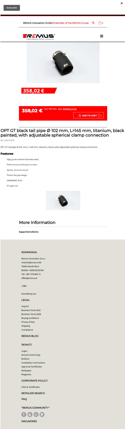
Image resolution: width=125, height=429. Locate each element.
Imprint (25, 306)
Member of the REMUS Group (72, 23)
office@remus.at (29, 278)
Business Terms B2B (31, 314)
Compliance (27, 329)
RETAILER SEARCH (33, 393)
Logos (24, 350)
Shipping (25, 325)
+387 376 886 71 (33, 274)
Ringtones (26, 374)
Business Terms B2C (31, 310)
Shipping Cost (69, 109)
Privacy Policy (28, 321)
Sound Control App (30, 354)
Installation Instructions (33, 362)
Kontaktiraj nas (28, 293)
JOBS (23, 285)
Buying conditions (30, 318)
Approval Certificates (31, 366)
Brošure (25, 358)
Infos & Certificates (30, 386)
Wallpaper (26, 370)
